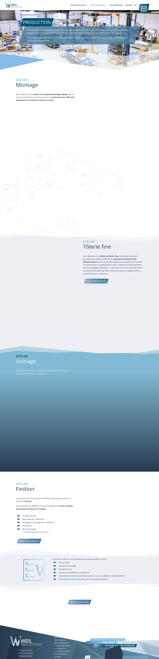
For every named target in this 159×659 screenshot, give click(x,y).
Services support (63, 651)
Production (61, 648)
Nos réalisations (116, 5)
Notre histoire (59, 640)
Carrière (128, 5)
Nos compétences (97, 5)
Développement (63, 645)
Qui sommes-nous (78, 5)
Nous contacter (79, 602)
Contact (143, 7)
